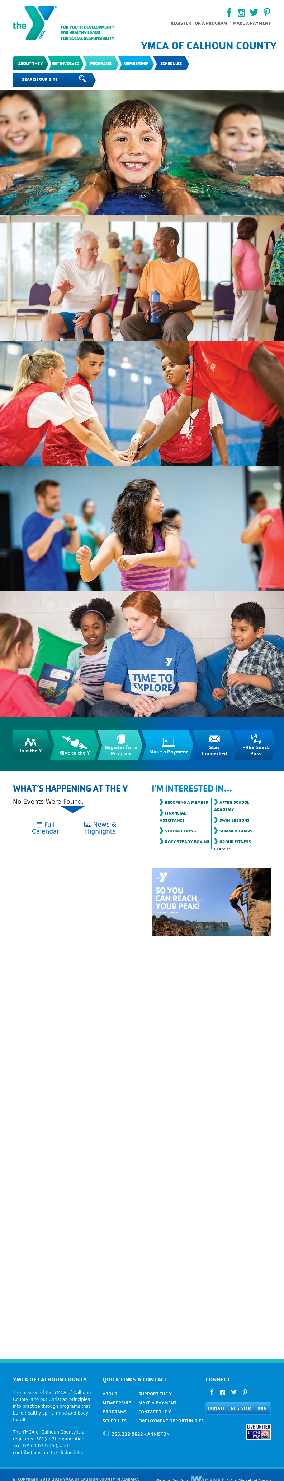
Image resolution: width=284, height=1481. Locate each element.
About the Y (30, 63)
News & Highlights (100, 828)
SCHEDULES (115, 1421)
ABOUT (110, 1394)
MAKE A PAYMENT (157, 1403)
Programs (100, 63)
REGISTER (241, 1408)
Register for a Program (199, 23)
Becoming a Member (187, 802)
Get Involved (65, 63)
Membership (135, 63)
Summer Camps (235, 831)
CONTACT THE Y (154, 1412)
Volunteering (180, 831)
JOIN (262, 1408)
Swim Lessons (234, 820)
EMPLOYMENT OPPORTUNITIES (171, 1421)
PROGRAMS (115, 1412)
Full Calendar (45, 828)
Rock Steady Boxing (187, 841)
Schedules (170, 63)
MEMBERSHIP (117, 1403)
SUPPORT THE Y (155, 1394)
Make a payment (252, 23)
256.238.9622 (127, 1434)
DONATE (216, 1408)
